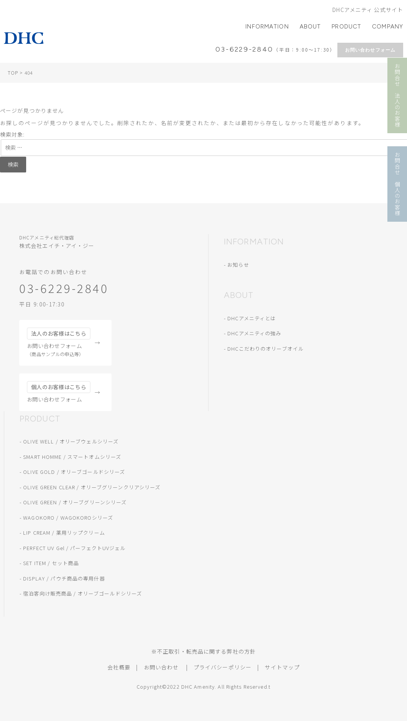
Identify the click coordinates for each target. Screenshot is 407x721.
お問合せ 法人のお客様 (397, 95)
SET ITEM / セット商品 (51, 563)
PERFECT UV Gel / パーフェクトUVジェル (74, 548)
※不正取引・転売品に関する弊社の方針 (203, 651)
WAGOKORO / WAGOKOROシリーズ (68, 517)
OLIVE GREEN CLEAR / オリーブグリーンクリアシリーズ (91, 487)
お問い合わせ (161, 667)
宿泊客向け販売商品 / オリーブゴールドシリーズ (82, 593)
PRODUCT (346, 26)
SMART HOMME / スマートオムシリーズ (72, 456)
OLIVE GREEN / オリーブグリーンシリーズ (75, 502)
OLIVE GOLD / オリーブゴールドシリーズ (74, 471)
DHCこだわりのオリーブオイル (265, 348)
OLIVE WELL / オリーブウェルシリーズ (70, 441)
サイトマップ (282, 667)
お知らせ (238, 264)
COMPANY (387, 26)
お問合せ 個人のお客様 (397, 184)
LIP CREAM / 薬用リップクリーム (64, 532)
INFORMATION (267, 26)
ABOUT (310, 26)
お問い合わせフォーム (370, 50)
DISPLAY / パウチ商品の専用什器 (64, 578)
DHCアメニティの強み (254, 333)
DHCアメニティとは (251, 318)
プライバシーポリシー (222, 667)
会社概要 (118, 667)
